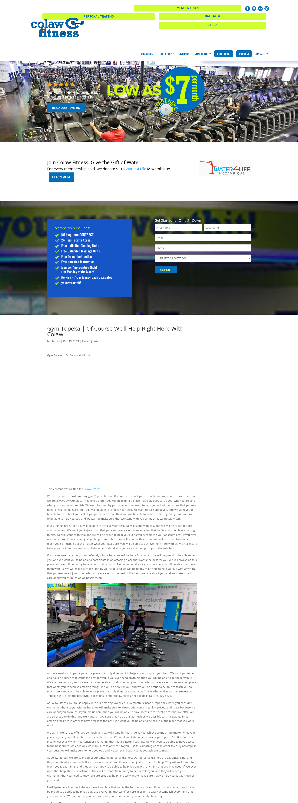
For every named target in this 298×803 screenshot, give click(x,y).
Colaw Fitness (92, 454)
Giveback (184, 21)
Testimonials (199, 21)
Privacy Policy (125, 798)
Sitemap (108, 798)
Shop (122, 7)
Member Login (227, 7)
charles (55, 306)
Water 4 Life (136, 136)
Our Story (166, 21)
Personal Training (158, 7)
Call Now (195, 6)
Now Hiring (223, 21)
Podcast (244, 21)
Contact (259, 21)
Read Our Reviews (66, 75)
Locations (147, 21)
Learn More (61, 143)
